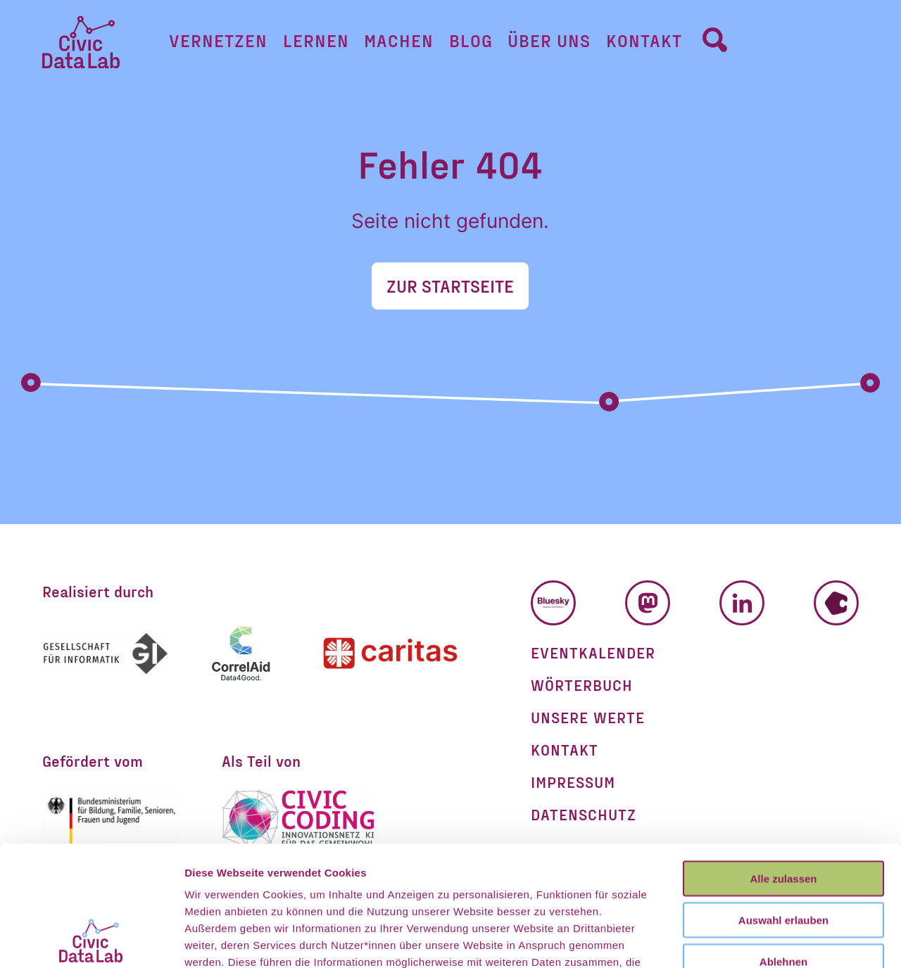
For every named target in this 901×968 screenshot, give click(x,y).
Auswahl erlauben (783, 807)
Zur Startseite (450, 285)
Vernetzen (218, 40)
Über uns (549, 40)
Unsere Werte (588, 717)
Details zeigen (748, 940)
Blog (471, 40)
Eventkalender (593, 652)
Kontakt (644, 40)
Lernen (316, 40)
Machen (399, 40)
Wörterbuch (582, 684)
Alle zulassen (783, 766)
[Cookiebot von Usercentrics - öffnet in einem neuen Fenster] (91, 940)
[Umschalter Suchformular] (714, 39)
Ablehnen (783, 849)
